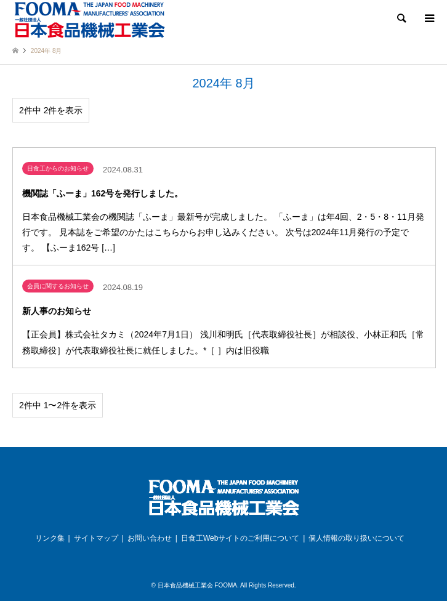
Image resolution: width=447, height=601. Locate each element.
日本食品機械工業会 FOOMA (197, 585)
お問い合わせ (149, 538)
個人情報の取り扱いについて (356, 538)
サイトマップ (96, 538)
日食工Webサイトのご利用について (240, 538)
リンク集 (50, 538)
